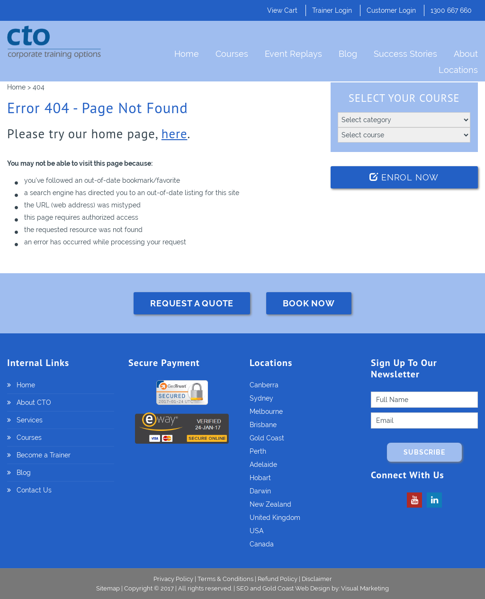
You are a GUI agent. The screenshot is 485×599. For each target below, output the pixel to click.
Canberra (264, 385)
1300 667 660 (451, 10)
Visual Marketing (365, 588)
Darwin (260, 491)
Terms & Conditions (225, 578)
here (175, 133)
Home (186, 54)
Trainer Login (332, 10)
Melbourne (266, 411)
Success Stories (405, 54)
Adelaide (263, 464)
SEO (242, 588)
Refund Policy (277, 578)
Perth (258, 451)
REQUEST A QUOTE (192, 303)
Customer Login (391, 10)
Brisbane (263, 425)
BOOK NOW (308, 303)
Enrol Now (404, 177)
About (466, 54)
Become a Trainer (44, 455)
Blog (348, 54)
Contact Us (34, 490)
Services (30, 420)
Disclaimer (317, 578)
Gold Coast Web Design (296, 588)
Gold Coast (267, 438)
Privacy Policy (173, 578)
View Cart (282, 10)
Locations (458, 70)
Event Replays (293, 54)
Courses (232, 54)
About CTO (34, 402)
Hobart (260, 478)
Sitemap (108, 588)
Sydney (261, 398)
